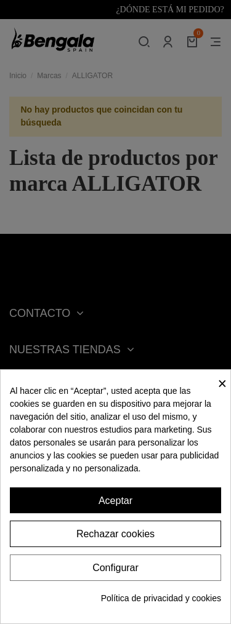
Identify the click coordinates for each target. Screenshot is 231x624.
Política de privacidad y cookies (161, 598)
